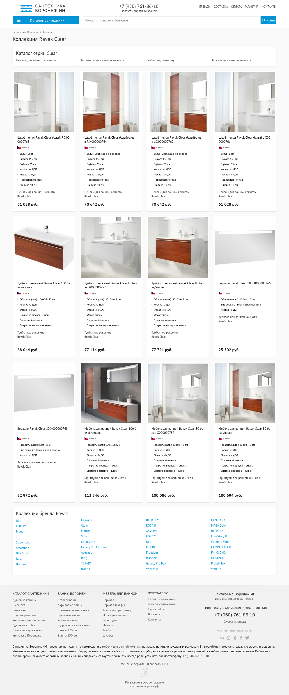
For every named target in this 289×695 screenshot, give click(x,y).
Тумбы (107, 630)
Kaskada (86, 520)
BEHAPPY (217, 531)
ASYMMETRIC (155, 531)
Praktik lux (218, 563)
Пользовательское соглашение (144, 682)
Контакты (268, 7)
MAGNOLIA (218, 525)
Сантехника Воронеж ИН (235, 594)
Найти (268, 20)
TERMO (86, 563)
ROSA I (85, 569)
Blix (18, 521)
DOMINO (217, 558)
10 (17, 537)
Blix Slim (22, 553)
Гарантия (251, 7)
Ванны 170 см (67, 630)
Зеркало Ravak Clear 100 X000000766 (245, 283)
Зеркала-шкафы (114, 605)
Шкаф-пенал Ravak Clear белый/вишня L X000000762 (177, 139)
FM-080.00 (218, 552)
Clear (28, 196)
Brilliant (21, 564)
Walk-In (216, 569)
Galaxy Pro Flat (156, 563)
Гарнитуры (110, 620)
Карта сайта (156, 609)
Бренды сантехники (161, 604)
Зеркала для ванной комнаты (231, 60)
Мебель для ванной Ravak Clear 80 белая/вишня (245, 430)
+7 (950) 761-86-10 (139, 8)
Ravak (21, 196)
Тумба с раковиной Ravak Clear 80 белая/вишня (177, 285)
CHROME (22, 526)
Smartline (22, 548)
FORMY (151, 536)
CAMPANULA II (221, 547)
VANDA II (152, 569)
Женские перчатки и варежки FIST (144, 664)
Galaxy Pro (88, 542)
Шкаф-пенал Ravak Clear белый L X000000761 (245, 139)
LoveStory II (219, 536)
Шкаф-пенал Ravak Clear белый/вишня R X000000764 (110, 139)
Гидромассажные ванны (74, 625)
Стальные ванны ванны (73, 610)
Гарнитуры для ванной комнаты (103, 60)
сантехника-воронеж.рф (145, 686)
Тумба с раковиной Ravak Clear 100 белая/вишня (43, 285)
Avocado (86, 552)
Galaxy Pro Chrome (94, 547)
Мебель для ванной (120, 593)
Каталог (40, 20)
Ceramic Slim (220, 542)
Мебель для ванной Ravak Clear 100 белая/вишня (110, 430)
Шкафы (108, 635)
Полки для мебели (115, 615)
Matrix (85, 531)
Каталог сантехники (161, 599)
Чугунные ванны (69, 615)
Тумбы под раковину (160, 60)
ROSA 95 (152, 558)
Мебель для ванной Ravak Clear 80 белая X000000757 (177, 430)
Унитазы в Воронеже (27, 635)
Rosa (19, 559)
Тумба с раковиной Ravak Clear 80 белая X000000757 (111, 285)
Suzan (85, 536)
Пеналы (108, 625)
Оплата (236, 7)
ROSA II (151, 525)
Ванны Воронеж (72, 593)
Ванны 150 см (67, 635)
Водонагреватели (25, 615)
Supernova (23, 542)
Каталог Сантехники (31, 593)
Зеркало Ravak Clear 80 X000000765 (42, 429)
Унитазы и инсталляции (29, 620)
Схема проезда (235, 621)
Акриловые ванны (70, 605)
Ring (84, 558)
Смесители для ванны (27, 630)
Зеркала (108, 600)
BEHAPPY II (153, 520)
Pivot (19, 531)
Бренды (205, 7)
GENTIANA (218, 520)
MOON (150, 547)
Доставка (221, 7)
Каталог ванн (67, 600)
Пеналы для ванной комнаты (36, 60)
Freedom (152, 552)
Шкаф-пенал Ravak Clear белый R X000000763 (43, 139)
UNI (148, 542)
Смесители (20, 605)
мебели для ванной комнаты (122, 646)
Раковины (19, 610)
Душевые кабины (25, 600)
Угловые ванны (68, 620)
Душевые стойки (24, 625)
